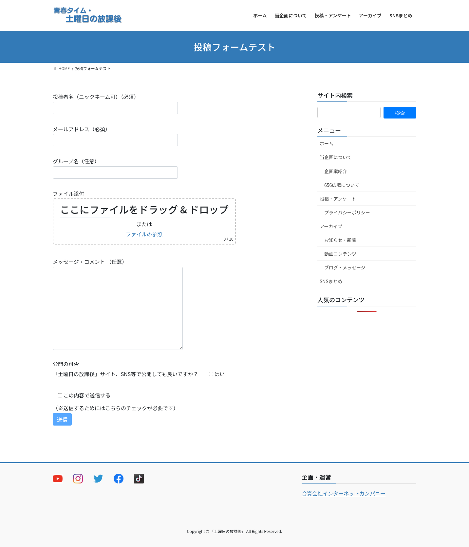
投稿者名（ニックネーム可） (115, 103)
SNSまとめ (331, 281)
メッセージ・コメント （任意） (118, 304)
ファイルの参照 (144, 234)
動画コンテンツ (340, 253)
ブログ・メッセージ (345, 267)
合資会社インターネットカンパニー (343, 493)
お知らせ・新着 (340, 240)
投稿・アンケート (338, 198)
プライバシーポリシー (347, 212)
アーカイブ (331, 226)
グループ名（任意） (115, 167)
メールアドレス (115, 135)
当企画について (336, 157)
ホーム (326, 143)
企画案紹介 (335, 171)
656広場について (341, 185)
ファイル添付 (144, 217)
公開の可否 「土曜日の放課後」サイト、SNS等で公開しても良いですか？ (139, 368)
